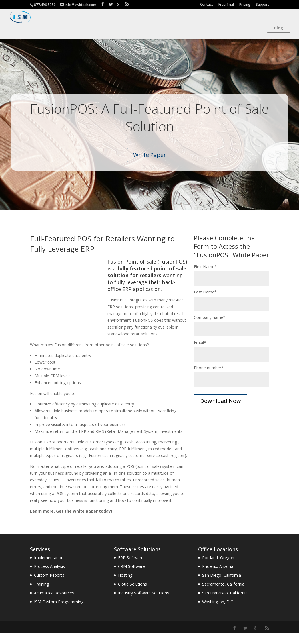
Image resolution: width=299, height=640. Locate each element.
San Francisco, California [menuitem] (225, 599)
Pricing (244, 4)
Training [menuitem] (41, 591)
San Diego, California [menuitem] (221, 582)
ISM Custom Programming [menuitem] (58, 608)
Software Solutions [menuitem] (137, 556)
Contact (206, 4)
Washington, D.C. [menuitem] (218, 608)
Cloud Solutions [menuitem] (132, 591)
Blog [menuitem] (278, 27)
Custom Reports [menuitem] (49, 582)
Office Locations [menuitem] (218, 556)
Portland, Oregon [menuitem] (218, 564)
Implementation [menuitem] (48, 564)
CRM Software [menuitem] (131, 573)
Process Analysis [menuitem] (49, 573)
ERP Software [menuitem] (130, 564)
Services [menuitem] (40, 556)
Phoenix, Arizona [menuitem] (217, 573)
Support (262, 4)
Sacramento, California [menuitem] (223, 591)
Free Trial (226, 4)
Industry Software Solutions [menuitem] (143, 599)
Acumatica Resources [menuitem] (54, 599)
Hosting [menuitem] (125, 582)
